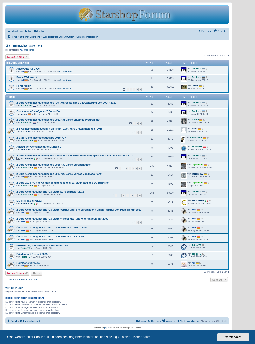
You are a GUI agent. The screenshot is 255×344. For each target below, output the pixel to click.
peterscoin (26, 131)
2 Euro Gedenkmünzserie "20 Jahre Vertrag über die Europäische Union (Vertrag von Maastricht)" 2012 (78, 209)
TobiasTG (25, 248)
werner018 (197, 146)
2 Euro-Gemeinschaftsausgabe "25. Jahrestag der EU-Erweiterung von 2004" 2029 (66, 102)
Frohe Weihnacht (26, 77)
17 (136, 195)
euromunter (26, 105)
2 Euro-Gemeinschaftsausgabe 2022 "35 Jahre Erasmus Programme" (58, 119)
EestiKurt (196, 68)
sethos (24, 114)
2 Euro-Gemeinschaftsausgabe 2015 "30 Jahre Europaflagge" (53, 164)
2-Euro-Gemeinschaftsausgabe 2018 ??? (41, 137)
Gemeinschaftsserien (23, 45)
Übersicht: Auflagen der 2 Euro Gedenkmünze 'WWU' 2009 (51, 227)
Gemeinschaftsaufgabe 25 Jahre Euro (39, 111)
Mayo (194, 128)
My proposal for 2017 (29, 200)
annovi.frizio (27, 203)
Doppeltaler (197, 164)
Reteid (195, 86)
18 (140, 195)
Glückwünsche (66, 71)
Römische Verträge (28, 262)
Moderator (29, 50)
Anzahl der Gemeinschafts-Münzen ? (38, 146)
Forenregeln (23, 85)
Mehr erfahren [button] (142, 337)
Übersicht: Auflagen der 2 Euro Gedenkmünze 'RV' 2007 (50, 236)
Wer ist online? (14, 288)
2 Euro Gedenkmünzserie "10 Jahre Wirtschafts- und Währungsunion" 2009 (62, 218)
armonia (29, 158)
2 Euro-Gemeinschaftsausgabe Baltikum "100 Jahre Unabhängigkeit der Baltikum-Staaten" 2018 (74, 155)
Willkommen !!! (64, 88)
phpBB (107, 328)
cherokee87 (197, 174)
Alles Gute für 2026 (28, 68)
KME (23, 212)
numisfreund (27, 140)
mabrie (195, 119)
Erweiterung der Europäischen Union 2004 (42, 245)
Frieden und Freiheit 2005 (32, 254)
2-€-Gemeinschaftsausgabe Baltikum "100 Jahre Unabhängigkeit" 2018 (59, 128)
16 (132, 195)
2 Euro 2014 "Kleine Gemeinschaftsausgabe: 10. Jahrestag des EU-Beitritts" (62, 182)
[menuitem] (28, 31)
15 (127, 195)
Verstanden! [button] (233, 337)
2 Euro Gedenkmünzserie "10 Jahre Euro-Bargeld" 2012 (50, 191)
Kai (21, 50)
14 (123, 195)
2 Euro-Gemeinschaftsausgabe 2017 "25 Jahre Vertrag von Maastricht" (59, 173)
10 (140, 168)
